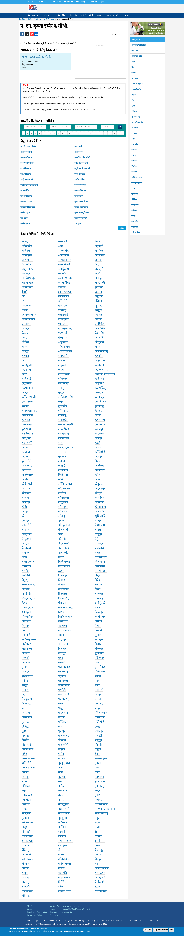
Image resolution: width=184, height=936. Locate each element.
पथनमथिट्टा (63, 671)
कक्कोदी (99, 355)
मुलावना (26, 818)
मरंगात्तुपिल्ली (101, 804)
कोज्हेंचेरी (99, 479)
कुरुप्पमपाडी (101, 424)
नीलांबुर (62, 653)
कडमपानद (27, 369)
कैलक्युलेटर (74, 15)
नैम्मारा (98, 625)
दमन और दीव (136, 89)
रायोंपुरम (62, 845)
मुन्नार (97, 795)
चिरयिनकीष (64, 566)
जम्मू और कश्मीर (137, 122)
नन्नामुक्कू (62, 625)
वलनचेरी (62, 872)
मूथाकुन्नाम (100, 781)
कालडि (61, 465)
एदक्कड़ (62, 310)
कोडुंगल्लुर (100, 488)
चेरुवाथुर (99, 543)
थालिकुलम (27, 612)
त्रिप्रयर (61, 580)
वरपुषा (25, 872)
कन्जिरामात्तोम (65, 397)
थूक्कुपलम (100, 593)
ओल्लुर (25, 351)
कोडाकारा (26, 493)
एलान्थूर (25, 328)
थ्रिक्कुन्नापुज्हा (29, 598)
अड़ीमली (99, 246)
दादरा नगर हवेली (137, 84)
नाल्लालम (63, 644)
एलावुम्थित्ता (100, 328)
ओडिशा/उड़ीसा (136, 177)
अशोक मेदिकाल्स (26, 157)
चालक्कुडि (63, 552)
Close (172, 930)
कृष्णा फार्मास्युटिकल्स (81, 212)
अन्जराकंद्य (63, 250)
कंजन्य (61, 360)
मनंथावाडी (63, 790)
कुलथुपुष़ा (26, 438)
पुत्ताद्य (25, 667)
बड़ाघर (61, 758)
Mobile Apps (44, 2)
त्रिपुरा (133, 216)
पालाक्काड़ (63, 735)
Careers (57, 2)
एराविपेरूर (100, 323)
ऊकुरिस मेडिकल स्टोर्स (82, 168)
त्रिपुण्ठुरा (26, 580)
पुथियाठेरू (100, 671)
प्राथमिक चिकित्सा (61, 15)
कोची (60, 479)
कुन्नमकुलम (27, 401)
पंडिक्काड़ (99, 657)
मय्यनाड (26, 804)
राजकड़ (62, 836)
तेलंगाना (134, 210)
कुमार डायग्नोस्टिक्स (81, 201)
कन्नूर (60, 401)
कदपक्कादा (27, 388)
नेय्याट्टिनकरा (64, 630)
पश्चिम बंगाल (135, 232)
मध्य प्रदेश (134, 144)
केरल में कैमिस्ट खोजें (47, 19)
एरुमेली (98, 319)
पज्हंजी (25, 657)
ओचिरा (25, 342)
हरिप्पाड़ (26, 895)
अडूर (60, 246)
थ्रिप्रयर (25, 603)
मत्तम (24, 781)
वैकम (97, 845)
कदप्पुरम (62, 388)
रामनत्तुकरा (27, 840)
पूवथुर (98, 726)
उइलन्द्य (98, 291)
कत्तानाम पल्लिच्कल (105, 374)
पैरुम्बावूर (26, 703)
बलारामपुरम (101, 758)
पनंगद (25, 680)
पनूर (97, 680)
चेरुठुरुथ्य (26, 539)
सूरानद (98, 886)
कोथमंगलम (100, 497)
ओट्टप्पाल (63, 342)
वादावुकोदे (100, 877)
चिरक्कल (26, 566)
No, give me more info (160, 930)
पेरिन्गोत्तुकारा (101, 712)
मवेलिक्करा (27, 822)
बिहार (133, 67)
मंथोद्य (61, 786)
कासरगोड (63, 470)
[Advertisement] (100, 63)
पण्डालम (26, 662)
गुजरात (133, 106)
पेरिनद (61, 717)
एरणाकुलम (63, 319)
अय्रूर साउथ (27, 269)
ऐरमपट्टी (99, 337)
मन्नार (60, 795)
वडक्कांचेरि (27, 854)
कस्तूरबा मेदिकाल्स (80, 218)
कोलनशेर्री (63, 511)
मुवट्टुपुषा (62, 818)
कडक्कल (99, 365)
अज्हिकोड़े (27, 246)
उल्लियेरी (62, 301)
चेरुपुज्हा (26, 543)
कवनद (61, 461)
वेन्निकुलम (99, 859)
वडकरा (61, 854)
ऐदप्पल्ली (63, 333)
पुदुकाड (62, 676)
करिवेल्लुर (100, 433)
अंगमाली (62, 241)
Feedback (54, 915)
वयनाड (25, 868)
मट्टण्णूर (25, 776)
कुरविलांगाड (28, 433)
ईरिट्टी (24, 291)
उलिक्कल (99, 301)
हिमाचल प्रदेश (136, 117)
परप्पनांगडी (64, 694)
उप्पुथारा (99, 296)
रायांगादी (26, 845)
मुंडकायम (99, 776)
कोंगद (98, 474)
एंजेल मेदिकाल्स (79, 174)
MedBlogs (81, 2)
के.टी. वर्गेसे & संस (80, 190)
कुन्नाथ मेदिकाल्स (26, 196)
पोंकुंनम (62, 740)
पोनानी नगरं (27, 749)
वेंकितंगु (25, 850)
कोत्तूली (98, 493)
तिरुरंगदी (26, 593)
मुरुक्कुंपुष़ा (63, 804)
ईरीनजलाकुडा (65, 291)
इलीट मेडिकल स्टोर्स (81, 163)
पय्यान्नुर (25, 689)
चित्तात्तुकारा (101, 557)
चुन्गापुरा (26, 529)
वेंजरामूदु (99, 850)
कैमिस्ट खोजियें (33, 19)
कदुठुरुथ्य (99, 383)
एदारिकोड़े (63, 314)
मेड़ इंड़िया (22, 19)
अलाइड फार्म (78, 152)
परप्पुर (98, 694)
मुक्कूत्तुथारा (64, 763)
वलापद (25, 877)
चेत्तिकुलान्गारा (65, 525)
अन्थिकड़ (99, 250)
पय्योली (62, 689)
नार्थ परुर (26, 644)
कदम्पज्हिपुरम (102, 388)
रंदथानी (62, 831)
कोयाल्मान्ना (100, 506)
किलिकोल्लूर (28, 474)
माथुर (24, 827)
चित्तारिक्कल (28, 561)
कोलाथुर (62, 516)
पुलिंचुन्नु (25, 726)
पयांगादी (99, 689)
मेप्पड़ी (61, 799)
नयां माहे (26, 635)
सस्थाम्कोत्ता (101, 891)
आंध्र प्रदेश (134, 51)
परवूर (97, 708)
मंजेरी (97, 772)
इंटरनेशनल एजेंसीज (27, 163)
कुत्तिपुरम (99, 378)
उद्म (23, 296)
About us (30, 906)
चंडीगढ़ (133, 73)
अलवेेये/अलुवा (29, 278)
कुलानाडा (62, 456)
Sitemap (53, 912)
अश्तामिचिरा (64, 282)
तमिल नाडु (134, 205)
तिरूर (97, 589)
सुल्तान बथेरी (64, 891)
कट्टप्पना (62, 365)
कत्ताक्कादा (64, 374)
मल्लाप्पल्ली (64, 813)
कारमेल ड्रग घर (25, 223)
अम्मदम (98, 259)
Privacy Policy (71, 931)
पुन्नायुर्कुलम (63, 680)
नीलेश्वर (26, 653)
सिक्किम (134, 199)
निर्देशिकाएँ (126, 15)
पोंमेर (24, 753)
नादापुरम (99, 639)
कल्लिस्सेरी (100, 452)
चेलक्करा (26, 548)
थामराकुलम (27, 607)
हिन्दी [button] (103, 2)
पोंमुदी (98, 749)
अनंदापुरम (27, 255)
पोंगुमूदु (98, 740)
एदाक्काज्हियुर (29, 314)
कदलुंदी (25, 392)
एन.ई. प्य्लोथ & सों (26, 179)
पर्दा (23, 694)
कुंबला (98, 415)
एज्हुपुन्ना (62, 305)
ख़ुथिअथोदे (100, 516)
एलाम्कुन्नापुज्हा (65, 328)
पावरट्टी (98, 735)
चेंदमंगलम (100, 525)
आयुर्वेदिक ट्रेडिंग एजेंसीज (82, 157)
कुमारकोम (63, 419)
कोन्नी (24, 506)
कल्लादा (26, 452)
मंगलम (25, 772)
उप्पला (25, 301)
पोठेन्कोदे (26, 744)
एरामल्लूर (63, 323)
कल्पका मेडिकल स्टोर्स (27, 207)
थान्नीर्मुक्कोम (101, 603)
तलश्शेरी (99, 584)
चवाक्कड (99, 548)
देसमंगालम (100, 616)
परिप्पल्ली (100, 717)
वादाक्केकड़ (64, 877)
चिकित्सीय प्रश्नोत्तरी (87, 15)
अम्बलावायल (64, 259)
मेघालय (133, 161)
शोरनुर (61, 886)
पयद (97, 685)
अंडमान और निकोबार (138, 45)
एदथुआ (98, 310)
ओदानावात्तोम (65, 346)
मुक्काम (98, 763)
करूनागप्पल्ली (65, 424)
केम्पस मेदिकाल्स (26, 201)
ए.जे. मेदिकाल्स (25, 174)
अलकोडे (62, 273)
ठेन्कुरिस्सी (100, 566)
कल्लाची (99, 447)
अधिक (122, 228)
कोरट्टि (25, 511)
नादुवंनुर (62, 639)
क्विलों (98, 461)
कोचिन (25, 479)
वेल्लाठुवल (100, 872)
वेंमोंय (97, 863)
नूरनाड (98, 635)
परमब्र (98, 699)
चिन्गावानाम (100, 561)
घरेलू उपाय (48, 15)
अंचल (97, 241)
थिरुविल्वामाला (65, 616)
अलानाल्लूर (27, 282)
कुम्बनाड (26, 419)
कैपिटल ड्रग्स (78, 196)
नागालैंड (134, 172)
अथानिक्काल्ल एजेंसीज (28, 146)
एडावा (25, 310)
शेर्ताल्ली (26, 886)
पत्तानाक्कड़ (64, 667)
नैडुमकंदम (63, 621)
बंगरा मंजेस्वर (28, 758)
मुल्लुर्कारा (26, 813)
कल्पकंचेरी (63, 438)
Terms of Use (86, 931)
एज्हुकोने (26, 305)
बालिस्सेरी (26, 763)
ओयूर (97, 346)
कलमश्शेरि (27, 442)
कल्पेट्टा (98, 438)
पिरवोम (25, 740)
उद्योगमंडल (63, 296)
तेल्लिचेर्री (62, 584)
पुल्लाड (25, 722)
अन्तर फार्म (78, 146)
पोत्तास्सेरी (63, 744)
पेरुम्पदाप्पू (63, 699)
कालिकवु (99, 465)
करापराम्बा (63, 433)
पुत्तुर (97, 662)
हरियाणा (134, 111)
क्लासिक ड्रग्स (25, 212)
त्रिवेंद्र (97, 580)
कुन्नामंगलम (100, 401)
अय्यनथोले (27, 264)
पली (60, 726)
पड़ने (60, 657)
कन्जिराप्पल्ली (29, 397)
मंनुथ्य (24, 790)
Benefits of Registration (37, 912)
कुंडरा (61, 369)
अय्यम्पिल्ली (64, 264)
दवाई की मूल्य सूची (113, 15)
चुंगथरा (61, 520)
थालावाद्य (99, 607)
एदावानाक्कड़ (28, 319)
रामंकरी (98, 836)
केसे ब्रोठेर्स (23, 218)
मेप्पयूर (98, 799)
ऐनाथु (24, 337)
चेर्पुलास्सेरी (63, 543)
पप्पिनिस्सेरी (64, 685)
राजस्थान (134, 194)
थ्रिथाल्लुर (99, 598)
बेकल (97, 753)
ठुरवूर (61, 570)
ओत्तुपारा (99, 342)
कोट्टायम (26, 488)
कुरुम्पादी (26, 429)
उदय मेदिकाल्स (25, 168)
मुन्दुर (97, 790)
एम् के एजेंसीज (79, 179)
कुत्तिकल (62, 378)
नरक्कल (62, 635)
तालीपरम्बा (63, 589)
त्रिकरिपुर (62, 575)
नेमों (23, 630)
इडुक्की (61, 287)
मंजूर (60, 772)
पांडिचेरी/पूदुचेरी (136, 183)
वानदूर (25, 241)
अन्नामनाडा (63, 255)
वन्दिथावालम (64, 859)
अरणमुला (26, 273)
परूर (60, 703)
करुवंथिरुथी (64, 429)
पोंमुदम (61, 749)
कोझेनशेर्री (27, 484)
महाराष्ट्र (133, 150)
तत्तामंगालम (101, 570)
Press (52, 909)
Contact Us (93, 2)
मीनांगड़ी (26, 831)
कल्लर (25, 447)
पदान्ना (98, 676)
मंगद (97, 767)
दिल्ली (133, 95)
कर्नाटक (134, 133)
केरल (133, 139)
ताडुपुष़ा (25, 589)
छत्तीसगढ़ (134, 78)
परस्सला (26, 712)
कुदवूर (61, 392)
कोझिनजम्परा (65, 484)
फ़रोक (61, 753)
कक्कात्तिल (63, 355)
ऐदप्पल (25, 333)
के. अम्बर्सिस (24, 190)
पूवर (24, 731)
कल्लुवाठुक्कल (65, 447)
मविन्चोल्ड (63, 822)
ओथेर (24, 346)
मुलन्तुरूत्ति (63, 808)
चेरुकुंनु (98, 534)
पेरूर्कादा (99, 703)
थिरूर (61, 612)
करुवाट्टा (99, 429)
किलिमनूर (63, 474)
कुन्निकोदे (62, 406)
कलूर (60, 442)
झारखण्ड (134, 128)
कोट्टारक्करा (64, 488)
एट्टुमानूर (99, 305)
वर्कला (61, 868)
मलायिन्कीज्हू (101, 813)
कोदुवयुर (26, 502)
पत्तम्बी (61, 662)
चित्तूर (61, 557)
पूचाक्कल (99, 653)
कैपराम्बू (62, 415)
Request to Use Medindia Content (76, 909)
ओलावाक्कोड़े (101, 351)
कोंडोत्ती (62, 493)
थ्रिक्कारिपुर (64, 598)
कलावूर (98, 456)
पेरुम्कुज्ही (27, 699)
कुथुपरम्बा (26, 383)
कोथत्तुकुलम (64, 497)
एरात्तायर (26, 323)
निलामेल (62, 648)
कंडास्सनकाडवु (102, 369)
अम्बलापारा (27, 259)
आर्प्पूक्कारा (27, 287)
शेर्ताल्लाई (99, 882)
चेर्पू (96, 539)
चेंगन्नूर (98, 520)
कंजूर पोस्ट (100, 360)
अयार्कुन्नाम (63, 269)
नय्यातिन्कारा (101, 630)
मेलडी (24, 808)
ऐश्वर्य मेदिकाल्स (80, 185)
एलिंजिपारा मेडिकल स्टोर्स (29, 185)
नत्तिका (98, 621)
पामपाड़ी (26, 735)
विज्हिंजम (63, 882)
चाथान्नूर (25, 552)
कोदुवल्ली (63, 502)
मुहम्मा (98, 822)
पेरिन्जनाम (27, 717)
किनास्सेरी (100, 470)
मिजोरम (134, 166)
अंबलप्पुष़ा (100, 255)
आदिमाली (100, 282)
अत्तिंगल (26, 250)
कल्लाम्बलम (64, 452)
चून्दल (98, 529)
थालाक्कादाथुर (65, 607)
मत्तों (60, 781)
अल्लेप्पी (99, 273)
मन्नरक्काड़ (27, 795)
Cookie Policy (62, 931)
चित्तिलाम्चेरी (64, 561)
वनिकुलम (26, 863)
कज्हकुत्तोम (27, 365)
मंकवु (60, 767)
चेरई (60, 534)
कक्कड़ (25, 355)
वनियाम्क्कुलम (65, 863)
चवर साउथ (63, 548)
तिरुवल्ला (63, 593)
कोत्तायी (25, 497)
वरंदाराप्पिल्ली (102, 868)
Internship (69, 2)
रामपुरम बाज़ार (65, 840)
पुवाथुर (61, 731)
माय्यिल (62, 827)
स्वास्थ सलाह (37, 15)
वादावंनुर (26, 882)
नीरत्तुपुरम (100, 648)
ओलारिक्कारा (65, 351)
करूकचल (27, 424)
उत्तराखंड (134, 227)
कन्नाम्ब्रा (25, 406)
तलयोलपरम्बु (28, 584)
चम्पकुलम (26, 534)
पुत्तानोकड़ (100, 667)
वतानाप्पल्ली (28, 859)
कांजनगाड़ (27, 465)
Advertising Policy (34, 915)
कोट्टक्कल (99, 484)
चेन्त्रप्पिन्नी (63, 529)
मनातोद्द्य (26, 799)
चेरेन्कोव (62, 539)
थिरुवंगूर (99, 612)
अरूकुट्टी (99, 269)
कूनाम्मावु (99, 406)
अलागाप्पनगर (65, 278)
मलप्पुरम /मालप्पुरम (105, 808)
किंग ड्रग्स (77, 223)
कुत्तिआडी (27, 378)
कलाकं (25, 456)
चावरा (98, 552)
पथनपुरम (26, 671)
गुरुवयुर (25, 520)
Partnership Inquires (70, 906)
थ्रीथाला (62, 603)
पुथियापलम (27, 676)
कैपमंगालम (27, 415)
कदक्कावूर (63, 383)
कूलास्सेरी (26, 461)
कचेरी (24, 360)
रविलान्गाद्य (27, 836)
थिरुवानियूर (27, 616)
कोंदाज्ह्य (99, 502)
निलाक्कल (27, 648)
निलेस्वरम (99, 644)
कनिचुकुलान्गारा (29, 410)
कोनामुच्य (63, 506)
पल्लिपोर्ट (99, 722)
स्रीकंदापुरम (27, 891)
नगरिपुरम (26, 621)
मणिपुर (133, 155)
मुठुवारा (62, 776)
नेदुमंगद (25, 625)
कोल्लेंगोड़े (100, 511)
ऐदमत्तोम (99, 333)
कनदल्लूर (99, 397)
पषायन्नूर (99, 731)
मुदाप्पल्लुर (100, 786)
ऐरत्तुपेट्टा (62, 337)
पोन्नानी (98, 744)
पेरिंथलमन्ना (63, 712)
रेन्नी (96, 831)
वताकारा (99, 854)
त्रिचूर (97, 575)
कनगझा (99, 392)
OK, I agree (147, 930)
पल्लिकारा (63, 722)
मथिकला (26, 786)
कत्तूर (24, 374)
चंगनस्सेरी (26, 525)
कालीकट (26, 470)
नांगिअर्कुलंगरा (29, 639)
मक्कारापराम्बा (29, 767)
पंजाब (133, 188)
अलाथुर (98, 278)
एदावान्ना (99, 314)
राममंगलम (100, 840)
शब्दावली (100, 15)
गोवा (132, 100)
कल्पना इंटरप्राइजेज (81, 207)
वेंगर (60, 850)
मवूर (97, 818)
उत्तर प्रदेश (134, 221)
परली (24, 708)
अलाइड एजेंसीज (26, 152)
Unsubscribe (67, 912)
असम (133, 62)
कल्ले (97, 442)
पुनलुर (25, 685)
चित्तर (24, 557)
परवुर (61, 708)
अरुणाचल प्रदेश (136, 56)
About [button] (32, 2)
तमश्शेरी (26, 575)
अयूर (97, 264)
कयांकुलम (100, 419)
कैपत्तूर (98, 410)
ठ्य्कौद (25, 570)
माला (97, 827)
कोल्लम (25, 516)
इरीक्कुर (99, 287)
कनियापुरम (63, 410)
